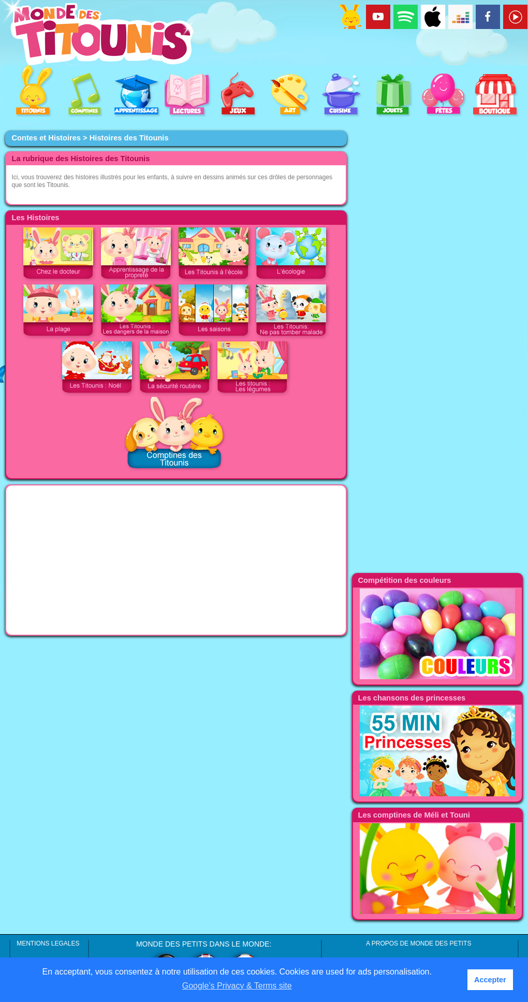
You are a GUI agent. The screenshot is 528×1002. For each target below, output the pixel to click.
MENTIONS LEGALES (48, 943)
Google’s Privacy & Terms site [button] (237, 985)
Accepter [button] (490, 980)
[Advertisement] (127, 240)
